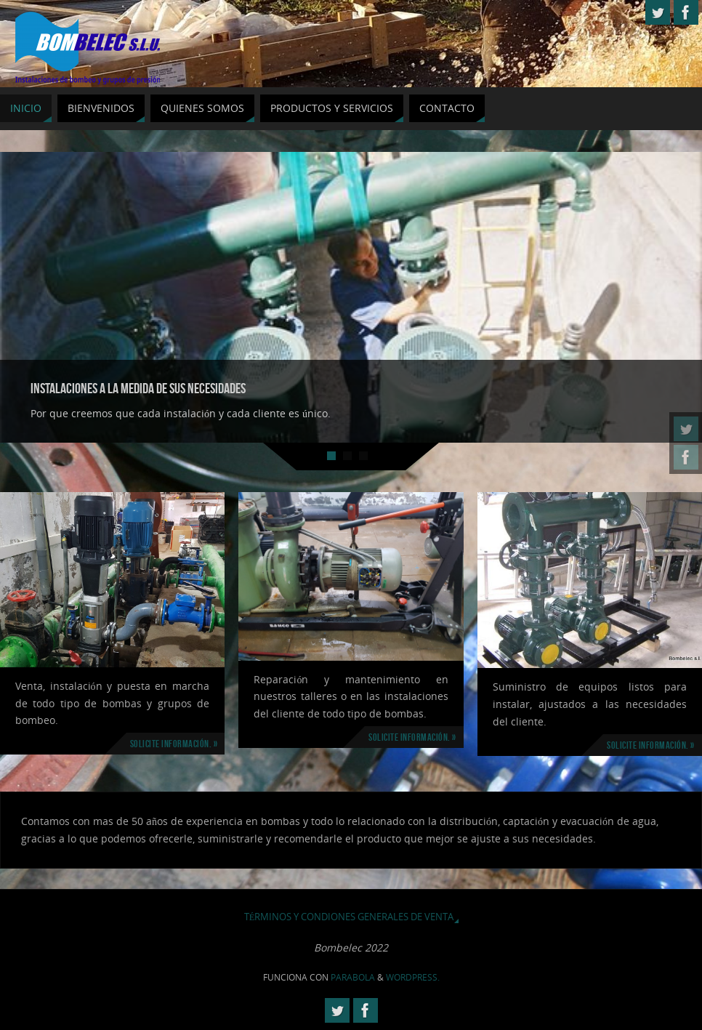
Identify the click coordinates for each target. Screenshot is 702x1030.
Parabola (353, 977)
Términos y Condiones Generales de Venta (349, 917)
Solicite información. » (174, 743)
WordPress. (413, 977)
